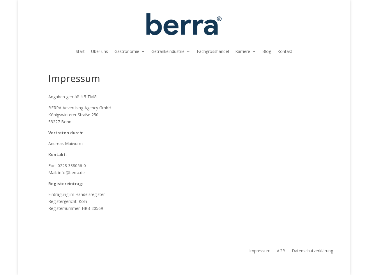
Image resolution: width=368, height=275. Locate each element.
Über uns (99, 51)
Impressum (259, 251)
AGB (281, 251)
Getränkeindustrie (168, 51)
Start (80, 51)
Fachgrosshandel (213, 51)
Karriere (242, 51)
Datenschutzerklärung (312, 251)
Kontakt (284, 51)
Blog (266, 51)
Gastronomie (126, 51)
